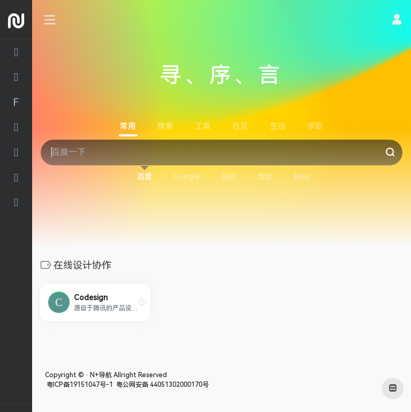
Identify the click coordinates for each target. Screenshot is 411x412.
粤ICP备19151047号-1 (79, 384)
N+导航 (101, 375)
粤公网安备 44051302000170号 (162, 384)
